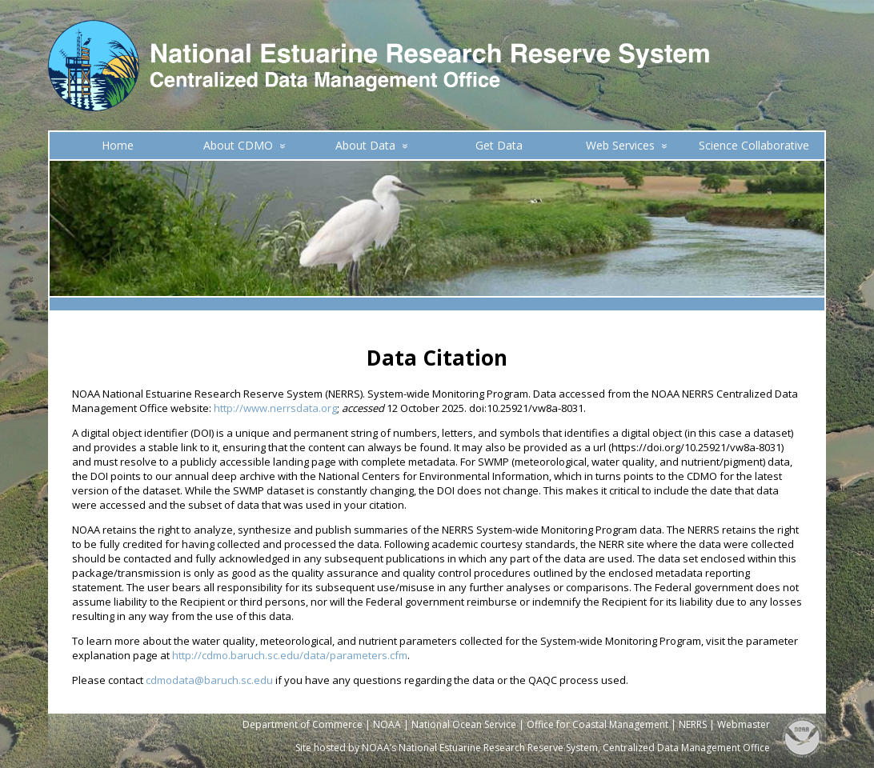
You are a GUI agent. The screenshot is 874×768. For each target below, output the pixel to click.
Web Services (627, 145)
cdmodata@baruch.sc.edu (209, 680)
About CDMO (244, 145)
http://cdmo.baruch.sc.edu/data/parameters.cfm (289, 655)
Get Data (499, 145)
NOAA (387, 724)
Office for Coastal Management (597, 724)
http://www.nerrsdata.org (275, 408)
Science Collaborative (754, 145)
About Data (371, 145)
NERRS (693, 724)
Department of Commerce (303, 724)
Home (118, 145)
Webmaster (743, 724)
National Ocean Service (463, 724)
